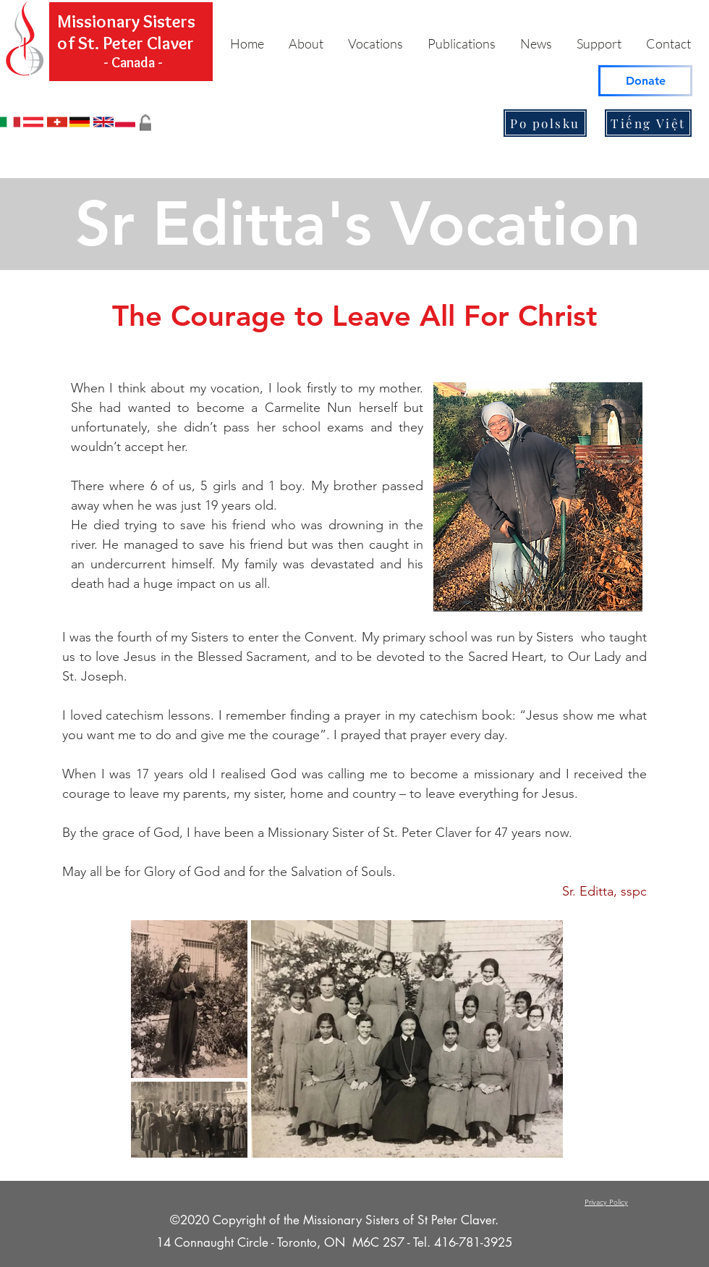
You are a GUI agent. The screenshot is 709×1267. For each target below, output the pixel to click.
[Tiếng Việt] (648, 123)
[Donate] (645, 80)
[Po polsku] (545, 123)
